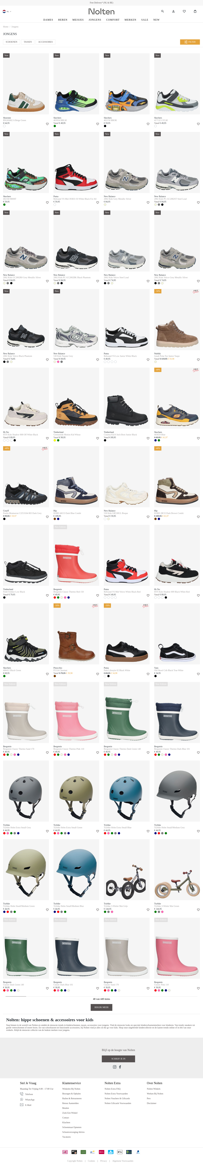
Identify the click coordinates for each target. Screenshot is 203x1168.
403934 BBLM (60, 120)
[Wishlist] (184, 11)
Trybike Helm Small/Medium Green (19, 906)
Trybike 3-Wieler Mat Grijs (116, 906)
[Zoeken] (162, 11)
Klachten (66, 1122)
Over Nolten (154, 1083)
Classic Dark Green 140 (13, 985)
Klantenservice (71, 1083)
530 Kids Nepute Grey (63, 356)
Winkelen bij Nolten (71, 1089)
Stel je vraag (28, 1083)
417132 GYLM (161, 120)
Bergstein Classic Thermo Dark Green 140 (122, 749)
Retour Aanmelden (70, 1103)
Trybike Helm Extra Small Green (68, 827)
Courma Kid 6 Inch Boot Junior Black (120, 435)
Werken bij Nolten (155, 1094)
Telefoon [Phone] (29, 1094)
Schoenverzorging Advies (73, 1132)
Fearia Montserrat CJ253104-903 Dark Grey (22, 513)
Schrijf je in (118, 1059)
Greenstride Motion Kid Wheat (67, 435)
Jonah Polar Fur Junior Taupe (167, 356)
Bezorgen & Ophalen (71, 1094)
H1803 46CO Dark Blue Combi (67, 513)
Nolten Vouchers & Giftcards (117, 1098)
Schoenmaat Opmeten (71, 1127)
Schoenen (11, 42)
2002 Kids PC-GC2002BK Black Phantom (72, 277)
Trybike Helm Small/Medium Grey (169, 827)
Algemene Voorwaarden (122, 1161)
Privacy (103, 1161)
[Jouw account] (173, 11)
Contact (65, 1118)
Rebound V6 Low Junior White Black (120, 356)
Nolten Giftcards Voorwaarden (118, 1103)
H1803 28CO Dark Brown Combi (169, 513)
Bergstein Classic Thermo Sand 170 (18, 749)
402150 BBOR (110, 120)
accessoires (92, 1025)
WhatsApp (30, 1100)
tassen (83, 1025)
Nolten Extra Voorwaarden (116, 1094)
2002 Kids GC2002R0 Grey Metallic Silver (22, 277)
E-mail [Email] (28, 1105)
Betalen (65, 1108)
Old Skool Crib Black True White (168, 670)
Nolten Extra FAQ (112, 1089)
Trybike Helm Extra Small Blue (117, 827)
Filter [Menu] (190, 42)
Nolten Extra (113, 1083)
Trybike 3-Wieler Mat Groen (166, 906)
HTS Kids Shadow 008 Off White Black (20, 435)
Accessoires (45, 42)
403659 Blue (159, 435)
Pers (149, 1098)
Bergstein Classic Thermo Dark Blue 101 (172, 749)
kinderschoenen (73, 1025)
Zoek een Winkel (70, 1113)
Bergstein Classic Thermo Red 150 (69, 592)
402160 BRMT (9, 199)
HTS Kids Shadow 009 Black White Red (172, 592)
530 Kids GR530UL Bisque (116, 513)
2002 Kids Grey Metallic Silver (117, 199)
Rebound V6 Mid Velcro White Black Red (122, 592)
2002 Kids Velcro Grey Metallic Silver (171, 277)
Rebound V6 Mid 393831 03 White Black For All (75, 199)
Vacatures (66, 1137)
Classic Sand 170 (111, 985)
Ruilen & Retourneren (72, 1098)
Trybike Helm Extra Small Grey (17, 827)
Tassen (28, 42)
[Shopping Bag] (195, 11)
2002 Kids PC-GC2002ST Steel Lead (170, 199)
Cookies (91, 1161)
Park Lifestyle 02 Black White (117, 670)
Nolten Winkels (153, 1089)
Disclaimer (151, 1103)
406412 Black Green (12, 670)
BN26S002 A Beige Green (14, 120)
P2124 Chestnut (60, 670)
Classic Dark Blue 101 (63, 985)
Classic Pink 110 (161, 985)
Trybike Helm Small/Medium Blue (69, 906)
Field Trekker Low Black (14, 592)
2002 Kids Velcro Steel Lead (116, 277)
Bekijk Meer (102, 1007)
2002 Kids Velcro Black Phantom (17, 356)
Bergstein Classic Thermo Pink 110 (69, 749)
